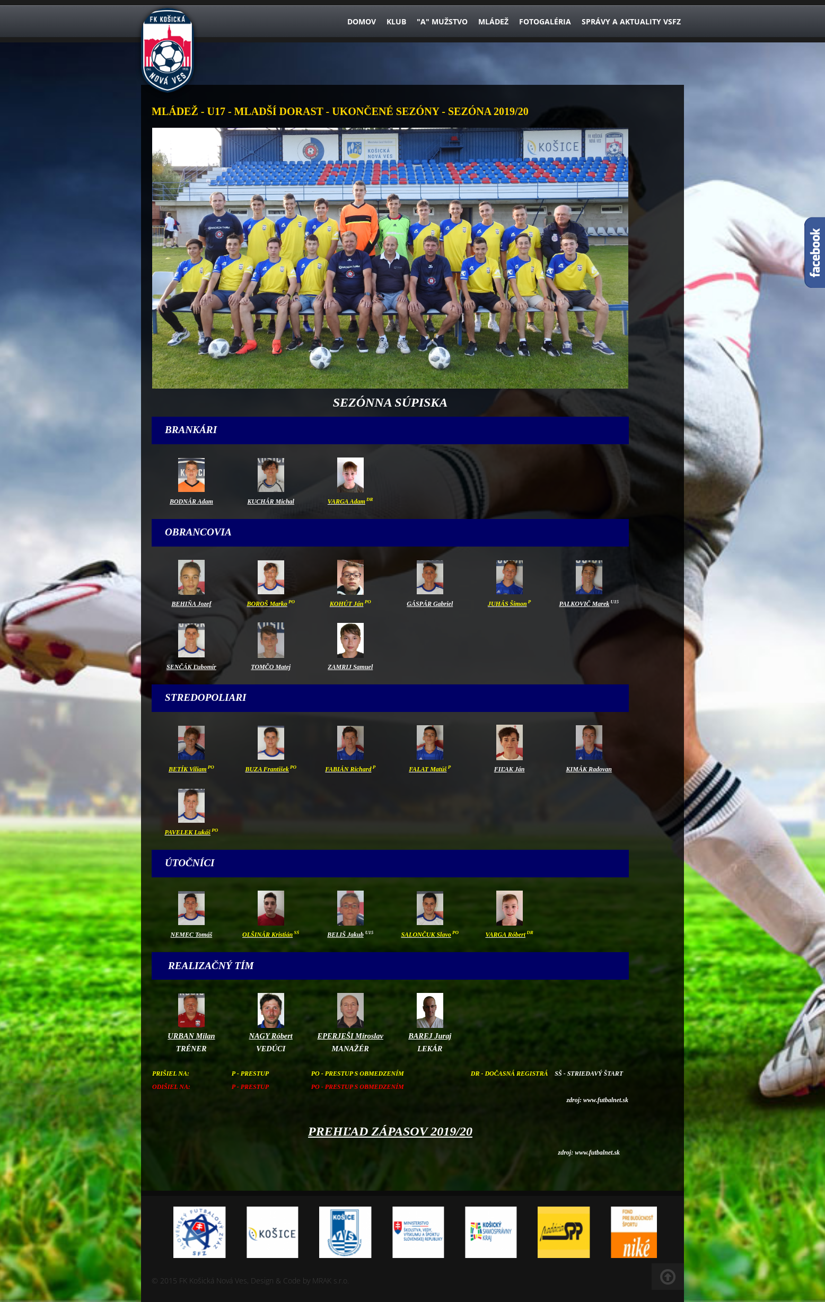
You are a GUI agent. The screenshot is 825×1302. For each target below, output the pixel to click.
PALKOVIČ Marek (584, 604)
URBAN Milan (191, 1036)
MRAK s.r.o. (330, 1280)
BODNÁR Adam (191, 501)
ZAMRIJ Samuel (350, 667)
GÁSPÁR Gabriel (430, 604)
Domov (361, 21)
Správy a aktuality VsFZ (631, 21)
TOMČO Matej (271, 667)
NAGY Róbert (271, 1036)
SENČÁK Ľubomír (191, 667)
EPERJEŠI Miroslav (350, 1036)
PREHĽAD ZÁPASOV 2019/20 (390, 1131)
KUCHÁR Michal (271, 501)
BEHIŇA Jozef (191, 604)
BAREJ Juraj (429, 1036)
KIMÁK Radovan (589, 769)
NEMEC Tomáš (192, 934)
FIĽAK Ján (509, 769)
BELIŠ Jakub (345, 934)
